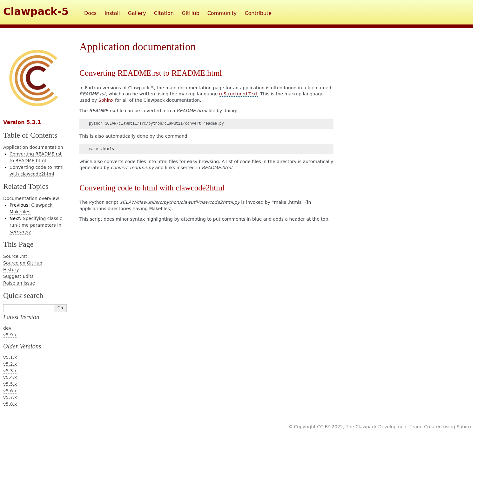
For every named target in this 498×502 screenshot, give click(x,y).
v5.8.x (10, 404)
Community (222, 13)
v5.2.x (10, 364)
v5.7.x (10, 397)
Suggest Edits (18, 276)
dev (7, 328)
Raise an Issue (19, 282)
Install (112, 13)
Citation (164, 13)
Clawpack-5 (36, 11)
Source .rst (15, 256)
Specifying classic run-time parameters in (36, 225)
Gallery (137, 13)
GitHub (190, 13)
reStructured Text (238, 93)
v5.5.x (10, 384)
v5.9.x (10, 334)
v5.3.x (10, 370)
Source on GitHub (22, 262)
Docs (90, 13)
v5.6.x (10, 390)
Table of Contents (30, 135)
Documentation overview (31, 198)
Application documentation (33, 147)
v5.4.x (10, 377)
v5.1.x (10, 357)
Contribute (258, 13)
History (11, 269)
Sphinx (106, 100)
